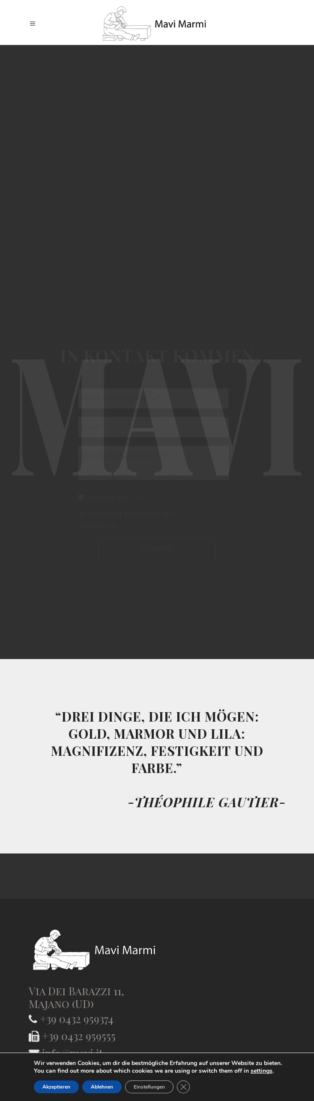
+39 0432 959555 (79, 1036)
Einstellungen (149, 1086)
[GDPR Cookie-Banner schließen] (183, 1086)
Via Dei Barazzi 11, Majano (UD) (76, 997)
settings (261, 1071)
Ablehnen (102, 1086)
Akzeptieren (56, 1086)
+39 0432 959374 (77, 1018)
